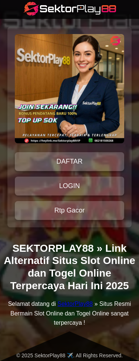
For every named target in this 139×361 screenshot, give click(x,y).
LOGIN (69, 186)
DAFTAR (69, 161)
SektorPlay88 (75, 304)
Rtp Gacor (69, 210)
